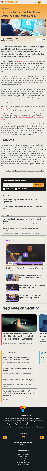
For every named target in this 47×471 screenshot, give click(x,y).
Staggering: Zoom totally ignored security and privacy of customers (22, 109)
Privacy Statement (24, 464)
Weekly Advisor (23, 189)
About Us (23, 458)
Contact (23, 460)
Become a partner (23, 454)
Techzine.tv (12, 240)
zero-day (37, 171)
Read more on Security (20, 308)
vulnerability (30, 171)
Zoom (42, 171)
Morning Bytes (10, 189)
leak (13, 171)
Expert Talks (11, 353)
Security (9, 8)
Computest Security (22, 61)
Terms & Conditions (23, 462)
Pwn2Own (18, 171)
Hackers (8, 171)
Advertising (24, 456)
